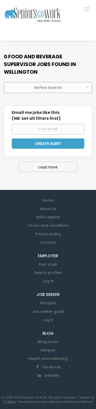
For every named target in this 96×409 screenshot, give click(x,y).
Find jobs (48, 303)
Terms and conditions (48, 225)
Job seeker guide (48, 311)
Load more (48, 167)
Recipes (48, 350)
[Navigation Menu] (87, 9)
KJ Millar (9, 402)
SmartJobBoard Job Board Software (64, 402)
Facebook (51, 367)
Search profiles (48, 272)
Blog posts (48, 341)
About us (48, 208)
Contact (48, 242)
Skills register (48, 217)
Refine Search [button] (48, 87)
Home (48, 200)
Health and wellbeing (48, 358)
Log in (48, 281)
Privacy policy (48, 233)
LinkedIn (51, 375)
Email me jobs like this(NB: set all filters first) (36, 115)
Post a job (48, 264)
